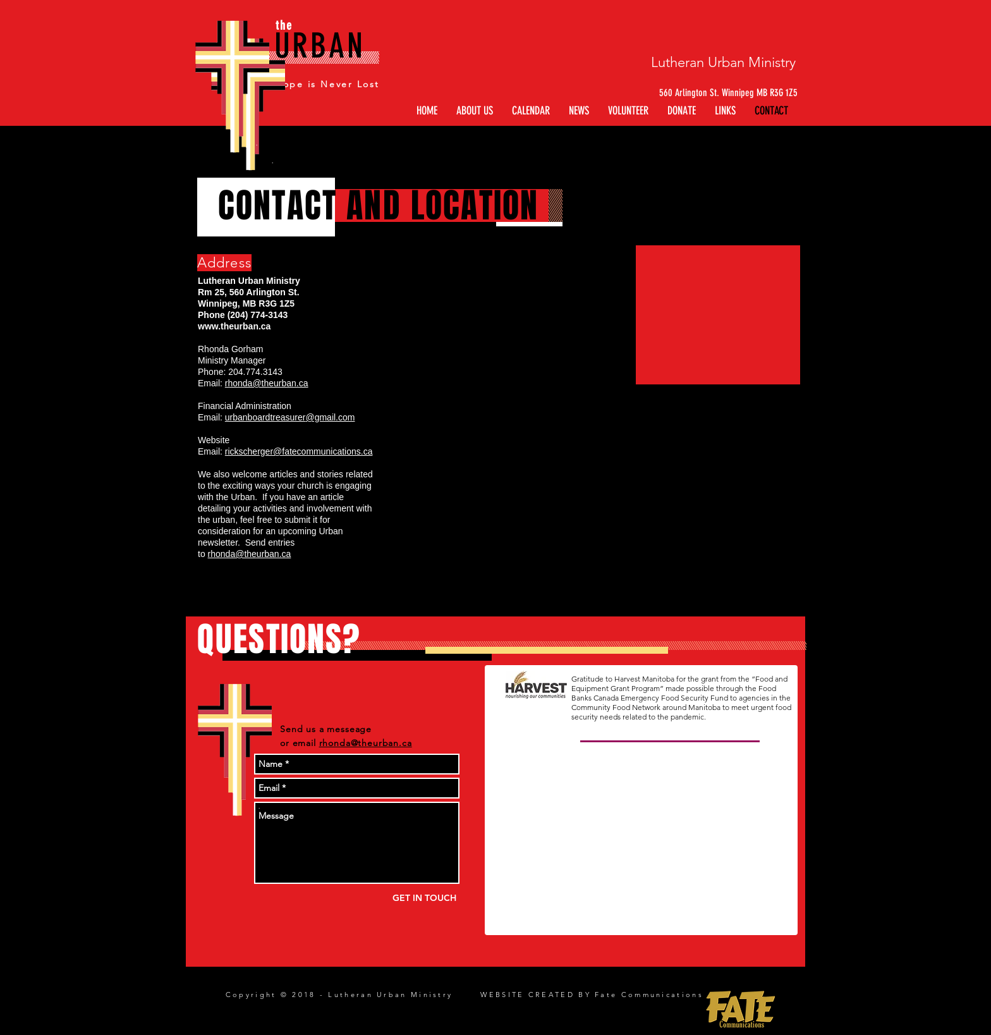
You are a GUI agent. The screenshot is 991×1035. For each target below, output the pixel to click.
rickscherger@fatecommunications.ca (299, 451)
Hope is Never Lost (327, 84)
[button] (725, 111)
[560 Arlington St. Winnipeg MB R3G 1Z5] (719, 93)
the (284, 25)
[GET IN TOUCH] (424, 898)
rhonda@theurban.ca (266, 383)
